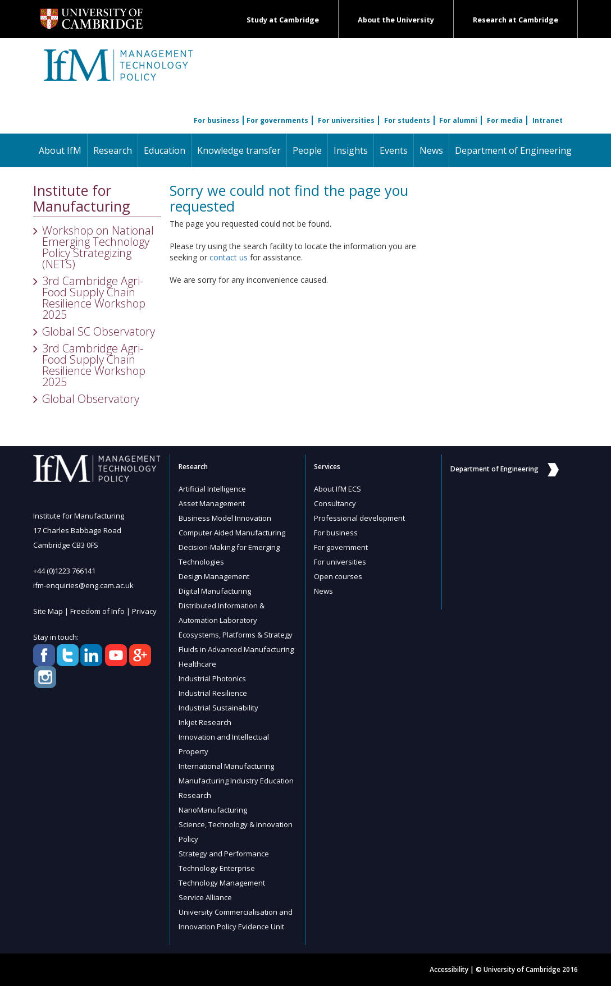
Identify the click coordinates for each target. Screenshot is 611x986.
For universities (346, 120)
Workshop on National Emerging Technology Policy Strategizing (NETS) (98, 247)
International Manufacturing (226, 766)
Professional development (359, 518)
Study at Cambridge (283, 20)
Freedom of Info (97, 611)
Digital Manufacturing (215, 591)
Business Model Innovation (225, 518)
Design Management (214, 576)
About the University (396, 20)
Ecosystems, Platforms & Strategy (236, 635)
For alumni (458, 120)
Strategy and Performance (224, 854)
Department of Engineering (513, 150)
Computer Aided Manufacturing (232, 533)
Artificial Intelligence (212, 489)
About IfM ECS (337, 489)
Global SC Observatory (98, 331)
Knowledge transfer (239, 150)
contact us (228, 257)
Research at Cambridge (515, 20)
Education (164, 150)
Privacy (144, 611)
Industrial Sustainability (218, 708)
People (307, 150)
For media (505, 120)
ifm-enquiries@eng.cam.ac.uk (83, 585)
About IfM (60, 150)
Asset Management (212, 503)
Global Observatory (90, 398)
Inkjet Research (205, 722)
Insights (351, 150)
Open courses (338, 576)
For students (407, 120)
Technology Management (222, 883)
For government (341, 547)
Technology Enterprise (217, 868)
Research (112, 150)
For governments (277, 120)
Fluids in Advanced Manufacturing (236, 649)
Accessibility (449, 969)
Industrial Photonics (212, 678)
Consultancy (335, 503)
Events (394, 150)
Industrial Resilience (213, 693)
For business (216, 120)
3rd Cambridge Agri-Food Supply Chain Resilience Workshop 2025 (93, 297)
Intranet (547, 120)
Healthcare (197, 664)
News (431, 150)
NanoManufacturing (213, 810)
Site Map (48, 611)
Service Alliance (205, 897)
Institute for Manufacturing (81, 198)
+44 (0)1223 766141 (64, 571)
